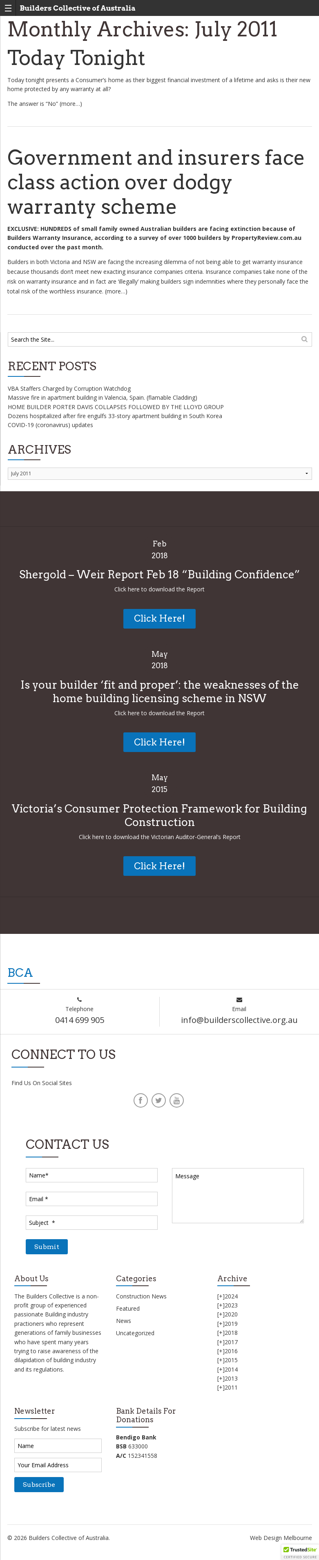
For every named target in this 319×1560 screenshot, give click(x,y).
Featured (128, 1308)
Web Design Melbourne (281, 1538)
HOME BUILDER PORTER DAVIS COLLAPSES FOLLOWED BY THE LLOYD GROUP (116, 407)
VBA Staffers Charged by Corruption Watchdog (69, 388)
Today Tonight (76, 58)
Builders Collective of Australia (78, 8)
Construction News (141, 1296)
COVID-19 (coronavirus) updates (50, 425)
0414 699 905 (79, 1019)
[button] (300, 1552)
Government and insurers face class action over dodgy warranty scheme (156, 182)
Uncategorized (135, 1333)
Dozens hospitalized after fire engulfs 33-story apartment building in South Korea (115, 416)
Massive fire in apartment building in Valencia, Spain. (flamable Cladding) (102, 397)
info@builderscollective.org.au (239, 1019)
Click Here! (159, 618)
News (123, 1321)
